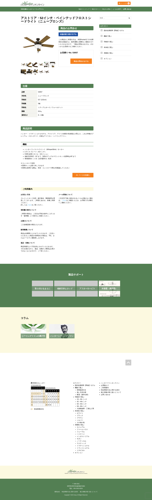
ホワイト (80, 413)
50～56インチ (82, 404)
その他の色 (81, 422)
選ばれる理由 (106, 9)
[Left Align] (129, 18)
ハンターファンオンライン (110, 383)
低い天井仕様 (81, 392)
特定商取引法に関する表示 (110, 390)
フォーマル (81, 432)
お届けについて (26, 221)
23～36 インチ (82, 399)
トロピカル (81, 450)
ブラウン (80, 418)
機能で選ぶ (79, 387)
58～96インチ (82, 406)
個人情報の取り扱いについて (111, 392)
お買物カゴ (105, 385)
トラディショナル (83, 446)
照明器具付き (81, 390)
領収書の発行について (28, 210)
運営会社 (57, 491)
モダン (79, 439)
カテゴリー (104, 26)
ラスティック (81, 443)
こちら (29, 205)
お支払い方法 (25, 194)
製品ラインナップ (84, 9)
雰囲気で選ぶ (79, 425)
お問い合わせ (127, 9)
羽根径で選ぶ (79, 397)
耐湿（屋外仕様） (83, 394)
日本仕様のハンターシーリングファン (32, 9)
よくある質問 (117, 9)
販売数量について (27, 230)
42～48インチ (82, 401)
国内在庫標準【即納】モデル (114, 30)
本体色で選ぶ (79, 411)
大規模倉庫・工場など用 (85, 408)
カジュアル (81, 427)
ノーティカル (81, 441)
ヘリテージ (81, 434)
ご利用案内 (105, 387)
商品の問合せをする (81, 61)
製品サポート (96, 9)
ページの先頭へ (83, 175)
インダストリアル (83, 436)
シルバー (80, 420)
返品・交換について (28, 243)
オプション (108, 58)
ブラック (80, 415)
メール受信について (66, 194)
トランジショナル (83, 448)
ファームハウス (82, 429)
